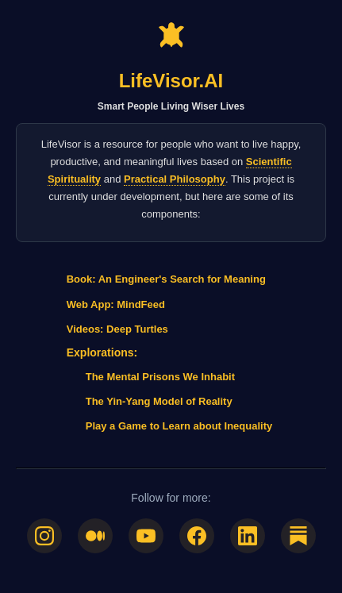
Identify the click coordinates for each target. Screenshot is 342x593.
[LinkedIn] (247, 535)
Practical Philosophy (174, 179)
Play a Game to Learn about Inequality (179, 426)
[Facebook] (196, 535)
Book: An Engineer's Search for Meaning (166, 279)
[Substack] (298, 535)
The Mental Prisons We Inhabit (160, 377)
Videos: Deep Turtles (117, 329)
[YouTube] (146, 535)
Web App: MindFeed (116, 304)
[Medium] (95, 535)
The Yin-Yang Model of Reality (159, 401)
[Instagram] (44, 535)
